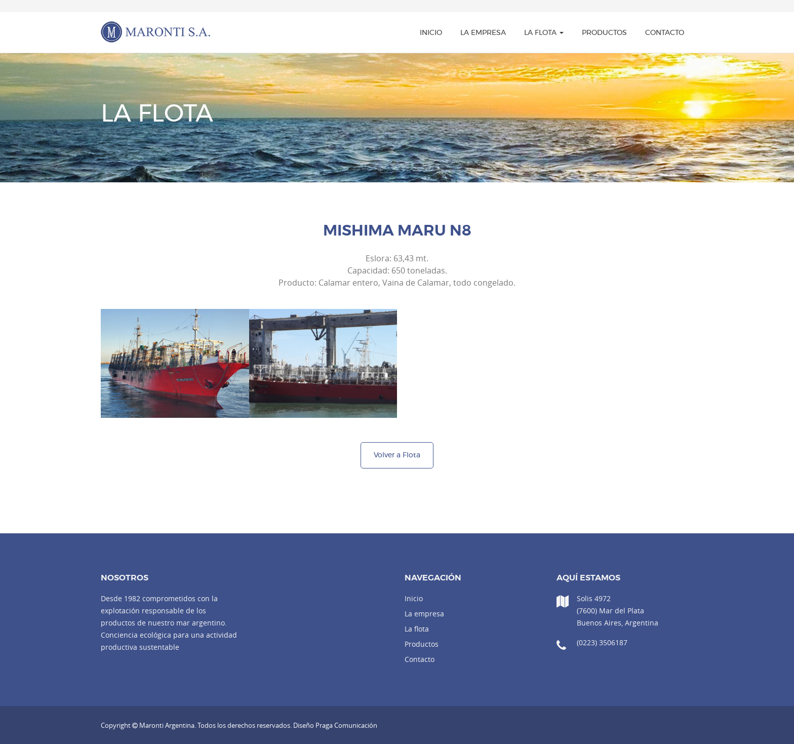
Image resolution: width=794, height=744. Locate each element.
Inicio (431, 32)
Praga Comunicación (346, 725)
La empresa (483, 32)
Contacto (664, 32)
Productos (604, 32)
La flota (544, 32)
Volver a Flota (397, 455)
